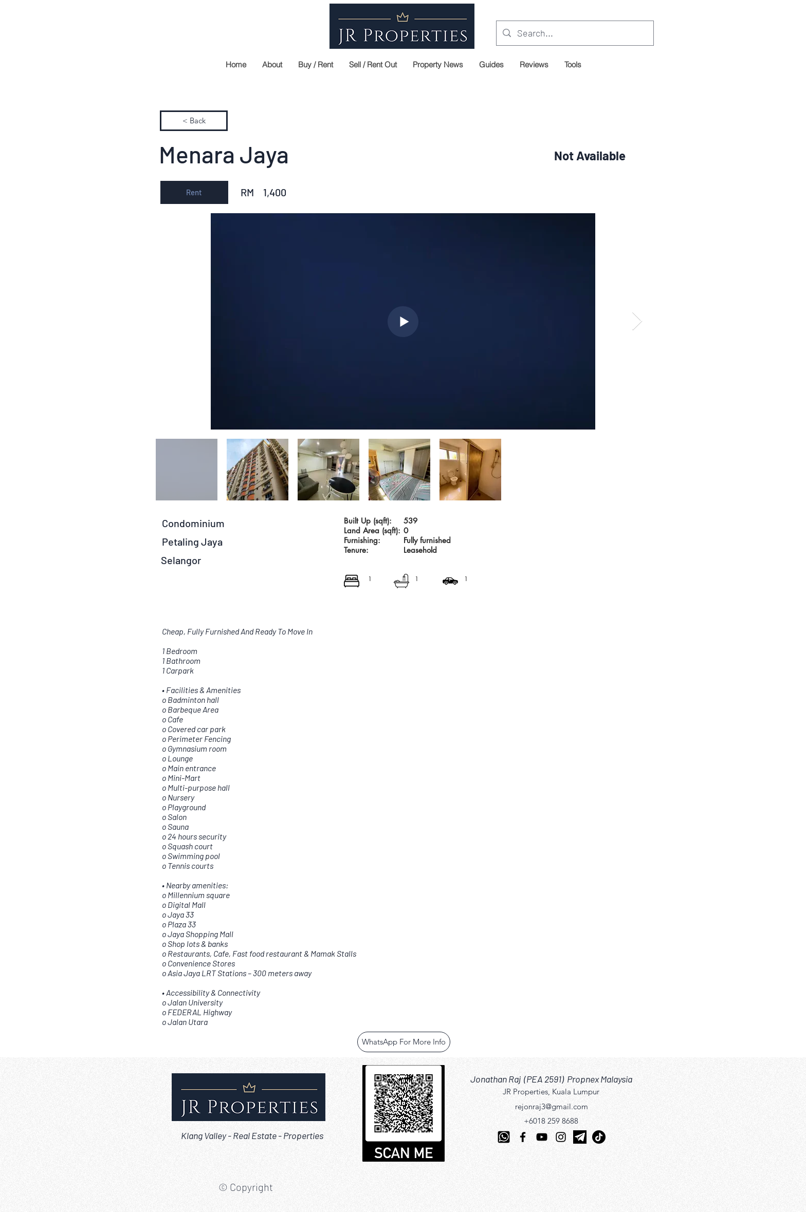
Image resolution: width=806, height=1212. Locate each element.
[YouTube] (541, 1137)
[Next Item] (637, 321)
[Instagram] (560, 1137)
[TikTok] (599, 1137)
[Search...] (574, 33)
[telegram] (580, 1137)
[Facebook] (522, 1137)
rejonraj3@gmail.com (551, 1106)
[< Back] (194, 120)
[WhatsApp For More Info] (403, 1042)
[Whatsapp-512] (503, 1137)
